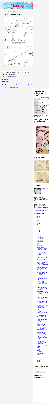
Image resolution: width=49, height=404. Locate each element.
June (38, 347)
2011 (37, 356)
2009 (37, 358)
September (39, 241)
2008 (37, 360)
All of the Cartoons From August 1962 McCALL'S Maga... (42, 286)
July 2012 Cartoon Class (11, 15)
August (39, 243)
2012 (37, 236)
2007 (37, 361)
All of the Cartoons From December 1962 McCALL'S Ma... (42, 273)
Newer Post (4, 84)
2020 (37, 224)
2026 (37, 216)
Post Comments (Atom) (13, 87)
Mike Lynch (45, 188)
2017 (37, 228)
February (39, 353)
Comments (38, 371)
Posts (37, 369)
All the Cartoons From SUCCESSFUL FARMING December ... (42, 264)
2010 (37, 357)
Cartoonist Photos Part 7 (42, 312)
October (39, 240)
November (39, 238)
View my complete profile (40, 210)
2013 (37, 234)
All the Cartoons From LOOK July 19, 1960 (42, 251)
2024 (37, 219)
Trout (38, 340)
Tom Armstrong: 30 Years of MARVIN (42, 260)
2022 (37, 221)
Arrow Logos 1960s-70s (42, 300)
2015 (37, 231)
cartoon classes (12, 71)
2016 (37, 230)
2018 (37, 227)
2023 (37, 220)
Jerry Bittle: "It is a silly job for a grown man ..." (42, 257)
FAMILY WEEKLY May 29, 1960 (42, 289)
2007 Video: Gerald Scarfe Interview (41, 328)
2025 (37, 217)
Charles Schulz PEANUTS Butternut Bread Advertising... (42, 248)
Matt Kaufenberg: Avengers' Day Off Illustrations (41, 342)
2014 (37, 233)
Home (17, 84)
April (38, 350)
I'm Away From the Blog (42, 323)
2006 (37, 363)
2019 (37, 226)
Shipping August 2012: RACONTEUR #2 (42, 268)
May (38, 349)
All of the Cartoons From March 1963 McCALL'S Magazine (42, 302)
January (39, 354)
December (39, 237)
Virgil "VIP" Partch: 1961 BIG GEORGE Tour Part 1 (42, 310)
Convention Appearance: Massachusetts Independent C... (42, 306)
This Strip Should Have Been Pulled (42, 279)
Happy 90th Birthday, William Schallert (41, 333)
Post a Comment (5, 81)
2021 (37, 223)
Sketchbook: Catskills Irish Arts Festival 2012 (42, 295)
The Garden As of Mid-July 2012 (42, 320)
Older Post (30, 84)
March (38, 351)
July (38, 244)
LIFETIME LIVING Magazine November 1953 (42, 337)
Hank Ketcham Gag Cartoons (41, 317)
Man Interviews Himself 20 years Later (42, 325)
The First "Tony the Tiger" (42, 245)
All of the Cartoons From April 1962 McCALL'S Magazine (42, 292)
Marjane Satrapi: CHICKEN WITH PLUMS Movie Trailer (42, 282)
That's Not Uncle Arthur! (42, 321)
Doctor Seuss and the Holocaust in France (42, 314)
